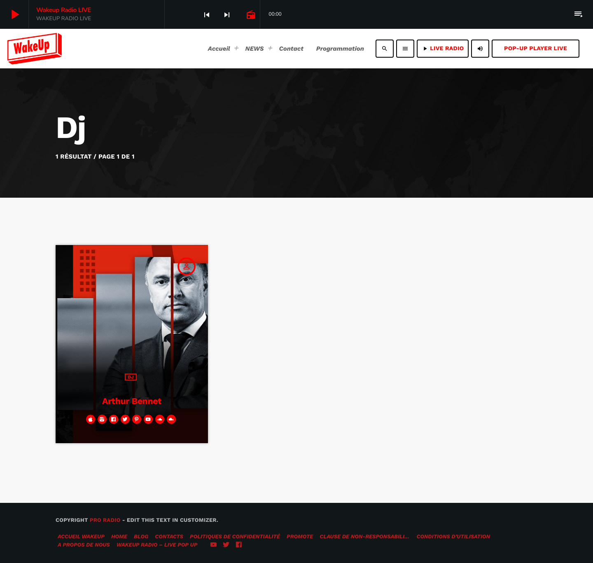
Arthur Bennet (131, 400)
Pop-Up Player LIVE (535, 48)
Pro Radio (105, 520)
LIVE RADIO (443, 48)
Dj (131, 377)
